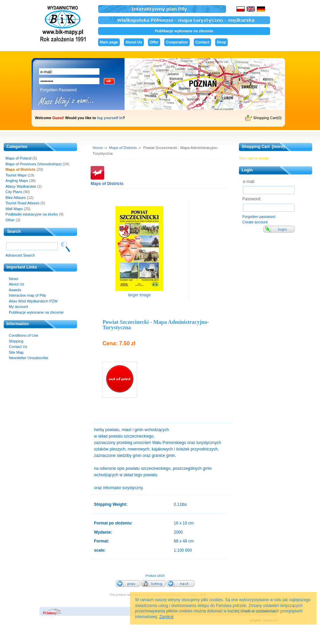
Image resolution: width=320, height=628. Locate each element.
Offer (154, 42)
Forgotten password (258, 217)
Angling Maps (16, 181)
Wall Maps (14, 209)
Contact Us (18, 347)
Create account (255, 222)
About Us (134, 42)
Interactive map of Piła (27, 295)
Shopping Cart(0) (263, 118)
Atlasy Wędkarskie (20, 186)
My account (18, 306)
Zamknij (166, 616)
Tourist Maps (15, 175)
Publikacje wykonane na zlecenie (184, 31)
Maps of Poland (18, 158)
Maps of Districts (123, 148)
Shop (221, 42)
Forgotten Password (58, 90)
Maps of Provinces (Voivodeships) (33, 164)
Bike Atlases (15, 198)
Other (10, 220)
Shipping (16, 341)
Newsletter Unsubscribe (28, 358)
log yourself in (110, 118)
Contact (202, 42)
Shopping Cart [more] (263, 146)
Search (14, 231)
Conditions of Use (23, 335)
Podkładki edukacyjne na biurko (31, 214)
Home (97, 148)
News (13, 279)
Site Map (16, 352)
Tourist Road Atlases (22, 203)
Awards (15, 290)
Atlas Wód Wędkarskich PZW (33, 301)
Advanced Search (20, 255)
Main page (109, 42)
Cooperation (177, 42)
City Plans (13, 192)
